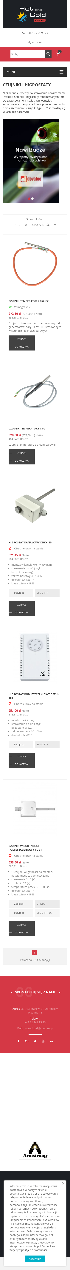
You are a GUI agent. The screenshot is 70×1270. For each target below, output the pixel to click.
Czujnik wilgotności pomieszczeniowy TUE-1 (25, 847)
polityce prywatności (34, 1250)
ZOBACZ (21, 339)
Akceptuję (35, 1259)
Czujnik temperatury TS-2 (27, 428)
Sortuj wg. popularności (35, 225)
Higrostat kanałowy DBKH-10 (30, 542)
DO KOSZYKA (22, 346)
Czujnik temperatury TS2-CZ (29, 301)
